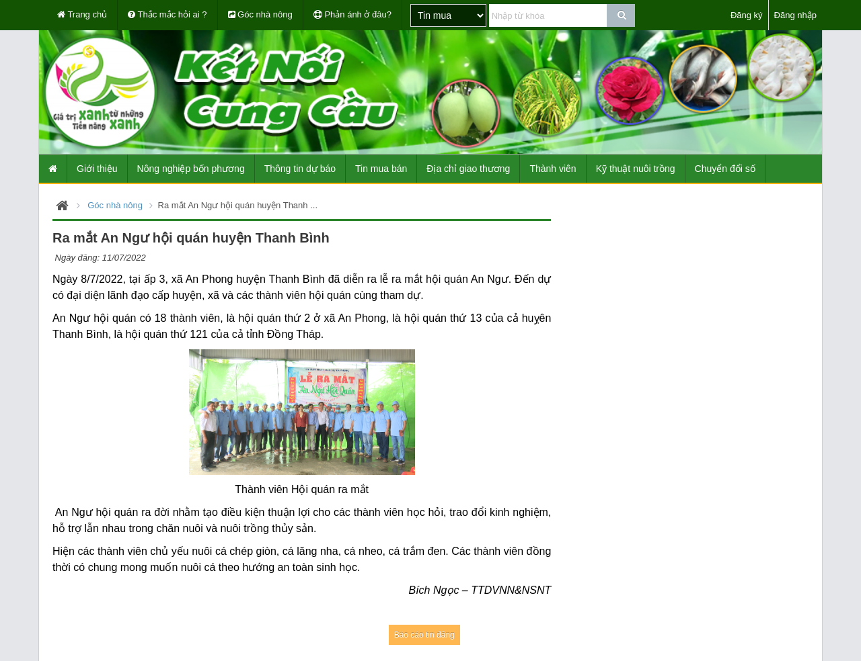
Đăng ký (747, 15)
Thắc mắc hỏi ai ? (167, 14)
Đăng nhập (795, 15)
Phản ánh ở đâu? (352, 14)
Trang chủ (82, 14)
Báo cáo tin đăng (424, 635)
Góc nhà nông (260, 14)
